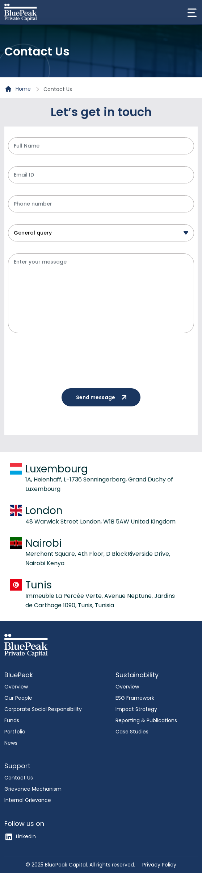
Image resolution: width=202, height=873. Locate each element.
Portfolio (14, 731)
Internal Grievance (27, 800)
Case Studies (131, 731)
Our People (18, 698)
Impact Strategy (136, 709)
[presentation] (63, 359)
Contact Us (18, 777)
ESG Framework (134, 698)
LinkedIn (20, 836)
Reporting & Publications (146, 720)
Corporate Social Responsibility (43, 709)
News (10, 742)
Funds (11, 720)
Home (18, 89)
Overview (16, 686)
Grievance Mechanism (33, 789)
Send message (104, 397)
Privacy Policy (159, 864)
